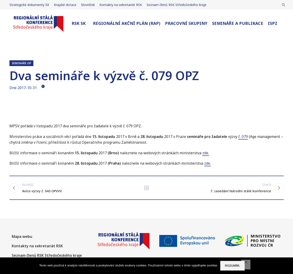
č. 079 (243, 136)
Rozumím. (232, 265)
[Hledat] (283, 4)
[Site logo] (38, 23)
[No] (245, 264)
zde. (205, 152)
